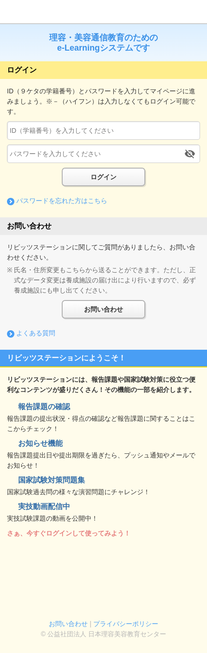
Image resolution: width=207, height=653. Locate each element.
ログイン (103, 177)
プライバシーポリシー (125, 623)
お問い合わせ (103, 309)
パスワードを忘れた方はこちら (61, 200)
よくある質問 (35, 333)
